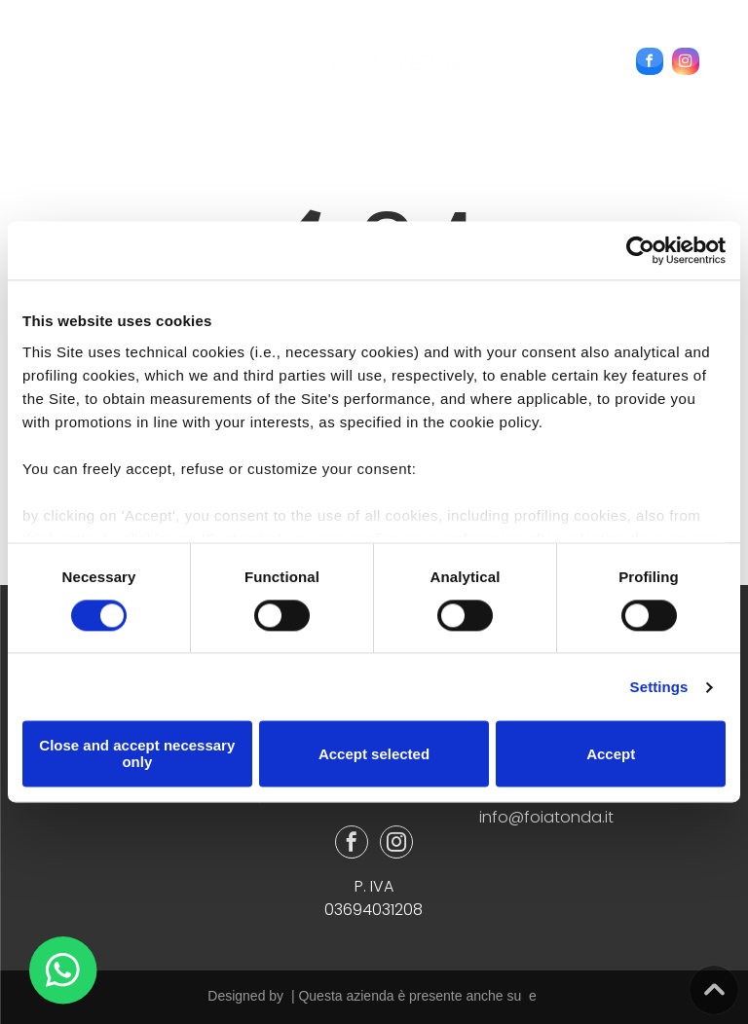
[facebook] (649, 64)
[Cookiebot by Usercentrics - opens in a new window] (640, 250)
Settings (659, 686)
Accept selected (374, 754)
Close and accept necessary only (137, 754)
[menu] (43, 49)
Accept (610, 754)
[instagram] (685, 64)
